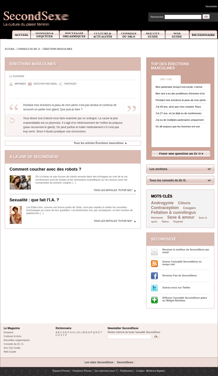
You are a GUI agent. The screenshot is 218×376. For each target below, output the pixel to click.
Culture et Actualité (103, 34)
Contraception (165, 207)
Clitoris (184, 203)
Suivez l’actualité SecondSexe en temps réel (182, 263)
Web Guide (177, 34)
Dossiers (8, 332)
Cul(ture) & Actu (12, 336)
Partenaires (126, 370)
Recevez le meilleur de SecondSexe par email (185, 251)
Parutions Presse (82, 370)
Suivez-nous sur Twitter (176, 287)
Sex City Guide (153, 34)
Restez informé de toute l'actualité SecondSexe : (134, 332)
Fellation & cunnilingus (173, 212)
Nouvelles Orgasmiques (74, 34)
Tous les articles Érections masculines (99, 143)
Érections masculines (57, 49)
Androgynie (162, 203)
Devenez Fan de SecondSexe (179, 275)
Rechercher (157, 16)
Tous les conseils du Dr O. (167, 180)
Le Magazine (12, 328)
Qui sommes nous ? (106, 370)
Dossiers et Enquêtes (44, 34)
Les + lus (166, 79)
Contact (140, 370)
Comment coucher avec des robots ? (45, 169)
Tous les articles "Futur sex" (113, 190)
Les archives (158, 169)
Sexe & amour (180, 217)
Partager (70, 84)
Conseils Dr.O (129, 34)
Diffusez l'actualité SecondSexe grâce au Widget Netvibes (184, 299)
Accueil (18, 34)
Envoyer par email (45, 84)
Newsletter (211, 6)
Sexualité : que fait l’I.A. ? (34, 200)
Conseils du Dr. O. (29, 49)
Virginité (178, 221)
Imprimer (20, 84)
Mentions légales (155, 370)
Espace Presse (61, 370)
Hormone (157, 217)
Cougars (189, 208)
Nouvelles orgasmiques (17, 340)
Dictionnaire (203, 34)
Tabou (165, 221)
